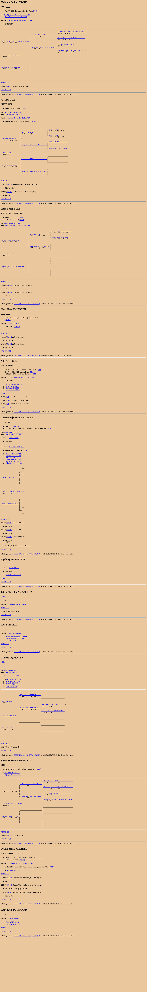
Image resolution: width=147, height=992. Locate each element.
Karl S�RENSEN (10, 706)
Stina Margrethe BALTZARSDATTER (17, 243)
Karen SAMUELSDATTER (14, 461)
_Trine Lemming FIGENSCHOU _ (39, 267)
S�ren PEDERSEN (11, 459)
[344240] (33, 130)
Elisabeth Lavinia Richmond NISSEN (21, 917)
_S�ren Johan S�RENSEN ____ (30, 731)
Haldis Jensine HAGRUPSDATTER (20, 20)
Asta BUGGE (7, 166)
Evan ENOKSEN (11, 722)
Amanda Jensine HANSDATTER (16, 17)
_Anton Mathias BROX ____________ (44, 35)
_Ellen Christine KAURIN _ (61, 256)
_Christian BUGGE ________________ (34, 142)
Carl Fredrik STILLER (13, 676)
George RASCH (14, 604)
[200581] (22, 237)
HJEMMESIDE (6, 99)
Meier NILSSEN (11, 413)
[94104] (35, 11)
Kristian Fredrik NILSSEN (14, 411)
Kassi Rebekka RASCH (13, 610)
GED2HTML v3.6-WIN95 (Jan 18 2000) (27, 103)
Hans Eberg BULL (9, 276)
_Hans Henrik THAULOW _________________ (58, 825)
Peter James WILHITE (13, 924)
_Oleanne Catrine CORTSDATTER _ (53, 750)
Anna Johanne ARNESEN (13, 123)
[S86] (8, 95)
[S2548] (10, 931)
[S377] (9, 364)
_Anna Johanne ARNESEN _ (11, 180)
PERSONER (5, 92)
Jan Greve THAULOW (11, 817)
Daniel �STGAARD (13, 978)
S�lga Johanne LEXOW (13, 819)
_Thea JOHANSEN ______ (10, 770)
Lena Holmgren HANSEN (17, 640)
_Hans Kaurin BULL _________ (39, 252)
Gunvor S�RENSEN (10, 755)
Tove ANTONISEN (15, 669)
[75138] (39, 397)
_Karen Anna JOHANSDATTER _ (29, 746)
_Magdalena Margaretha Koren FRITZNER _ (58, 847)
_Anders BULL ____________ (61, 249)
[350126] (51, 920)
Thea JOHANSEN (11, 708)
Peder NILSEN (13, 465)
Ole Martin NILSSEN (13, 415)
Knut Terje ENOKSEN (13, 715)
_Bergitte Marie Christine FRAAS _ (34, 188)
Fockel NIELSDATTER (13, 486)
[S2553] (10, 202)
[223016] (41, 911)
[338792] (17, 354)
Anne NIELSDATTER (13, 484)
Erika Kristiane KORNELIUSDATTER (21, 404)
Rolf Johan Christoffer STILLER (16, 672)
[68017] (3, 698)
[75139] (32, 399)
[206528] (50, 455)
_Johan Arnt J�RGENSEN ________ (53, 742)
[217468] (38, 813)
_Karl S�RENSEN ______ (10, 739)
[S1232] (10, 889)
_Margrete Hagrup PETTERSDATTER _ (44, 50)
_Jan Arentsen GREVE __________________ (58, 840)
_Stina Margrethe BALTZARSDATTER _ (15, 291)
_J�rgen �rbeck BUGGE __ (12, 149)
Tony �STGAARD (12, 975)
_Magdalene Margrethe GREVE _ (31, 843)
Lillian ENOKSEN (12, 721)
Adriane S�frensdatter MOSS (14, 523)
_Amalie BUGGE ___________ (58, 145)
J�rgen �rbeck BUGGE (12, 121)
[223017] (22, 913)
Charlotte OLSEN (14, 350)
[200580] (22, 235)
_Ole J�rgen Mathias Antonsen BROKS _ (16, 43)
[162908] (8, 347)
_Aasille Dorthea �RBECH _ (58, 160)
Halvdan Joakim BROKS (11, 59)
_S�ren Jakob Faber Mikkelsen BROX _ (71, 32)
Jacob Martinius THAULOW (12, 853)
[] (3, 95)
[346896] (26, 477)
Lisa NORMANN (14, 971)
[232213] (23, 117)
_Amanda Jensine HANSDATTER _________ (16, 74)
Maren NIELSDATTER (13, 483)
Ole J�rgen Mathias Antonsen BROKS (17, 15)
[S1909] (10, 559)
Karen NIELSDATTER (13, 488)
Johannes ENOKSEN (16, 712)
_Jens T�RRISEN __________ (58, 138)
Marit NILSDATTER (13, 417)
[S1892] (10, 312)
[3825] (3, 632)
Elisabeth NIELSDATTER (14, 481)
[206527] (16, 453)
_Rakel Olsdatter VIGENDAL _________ (71, 39)
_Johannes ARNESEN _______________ (34, 173)
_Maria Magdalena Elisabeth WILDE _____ (58, 832)
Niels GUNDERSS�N (16, 474)
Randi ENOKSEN (12, 719)
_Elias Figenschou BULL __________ (15, 260)
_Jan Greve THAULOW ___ (10, 836)
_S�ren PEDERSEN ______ (11, 506)
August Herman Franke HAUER (19, 127)
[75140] (34, 401)
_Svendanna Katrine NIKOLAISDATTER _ (71, 54)
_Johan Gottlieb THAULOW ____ (31, 829)
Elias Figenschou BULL (12, 241)
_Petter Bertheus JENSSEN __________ (71, 46)
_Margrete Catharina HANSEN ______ (34, 156)
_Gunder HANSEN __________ (58, 153)
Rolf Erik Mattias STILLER (15, 674)
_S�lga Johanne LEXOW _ (11, 867)
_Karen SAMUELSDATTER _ (10, 537)
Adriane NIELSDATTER (14, 490)
